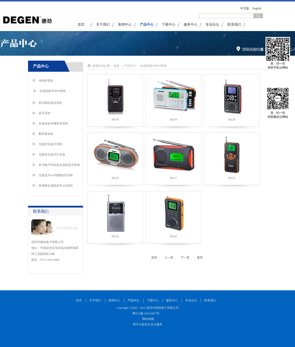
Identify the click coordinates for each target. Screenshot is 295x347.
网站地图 (147, 319)
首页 (81, 24)
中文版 (244, 8)
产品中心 (130, 66)
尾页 (200, 257)
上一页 (168, 257)
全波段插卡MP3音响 (153, 66)
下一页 (185, 257)
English (257, 8)
